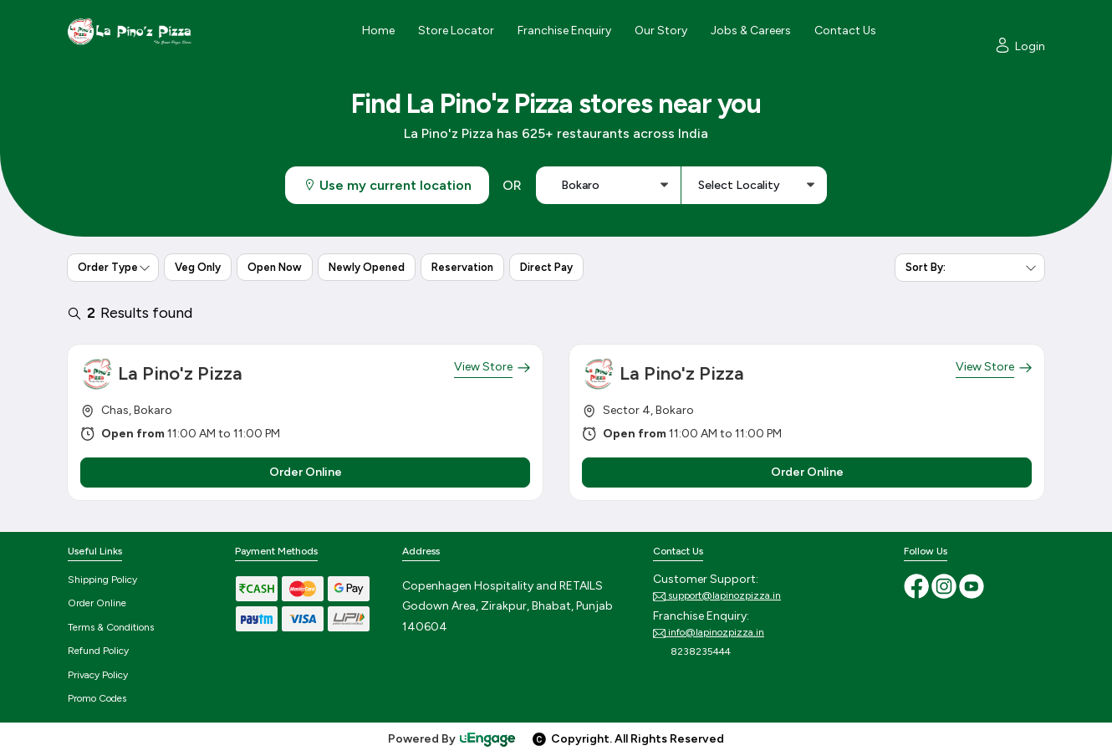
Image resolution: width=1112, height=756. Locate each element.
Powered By (452, 739)
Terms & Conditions (111, 627)
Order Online (97, 603)
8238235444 (692, 652)
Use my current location (387, 185)
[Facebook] (917, 586)
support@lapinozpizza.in (717, 596)
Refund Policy (98, 650)
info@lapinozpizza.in (708, 633)
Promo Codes (97, 698)
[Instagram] (945, 586)
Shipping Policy (102, 579)
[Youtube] (971, 586)
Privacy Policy (98, 675)
